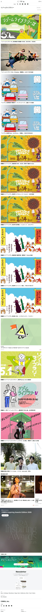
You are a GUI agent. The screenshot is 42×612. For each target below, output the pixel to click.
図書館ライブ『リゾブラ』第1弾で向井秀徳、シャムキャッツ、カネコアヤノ (17, 224)
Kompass (5, 596)
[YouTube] (25, 4)
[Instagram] (20, 4)
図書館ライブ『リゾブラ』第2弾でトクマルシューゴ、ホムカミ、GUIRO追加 (17, 194)
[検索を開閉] (39, 1)
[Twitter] (17, 4)
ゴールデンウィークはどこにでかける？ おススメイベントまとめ (15, 347)
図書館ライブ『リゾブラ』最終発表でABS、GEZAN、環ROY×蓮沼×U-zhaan (17, 163)
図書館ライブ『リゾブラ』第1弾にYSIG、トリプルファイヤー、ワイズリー (17, 316)
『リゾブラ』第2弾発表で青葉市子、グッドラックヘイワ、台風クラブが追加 (17, 102)
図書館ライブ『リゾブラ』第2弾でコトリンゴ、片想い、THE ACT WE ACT (17, 285)
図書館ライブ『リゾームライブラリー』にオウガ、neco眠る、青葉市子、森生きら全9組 (20, 440)
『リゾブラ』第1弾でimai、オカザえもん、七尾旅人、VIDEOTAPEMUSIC (17, 133)
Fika (1, 596)
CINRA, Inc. (5, 601)
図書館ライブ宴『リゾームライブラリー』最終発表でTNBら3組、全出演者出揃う (18, 410)
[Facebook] (22, 4)
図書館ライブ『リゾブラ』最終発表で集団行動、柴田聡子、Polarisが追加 (17, 255)
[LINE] (27, 4)
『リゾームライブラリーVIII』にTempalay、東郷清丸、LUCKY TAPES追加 (17, 72)
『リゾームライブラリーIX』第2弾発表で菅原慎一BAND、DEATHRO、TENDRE (18, 41)
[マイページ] (1, 1)
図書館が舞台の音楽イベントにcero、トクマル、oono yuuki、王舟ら (16, 471)
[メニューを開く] (41, 1)
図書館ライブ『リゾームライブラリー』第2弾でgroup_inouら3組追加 (16, 379)
